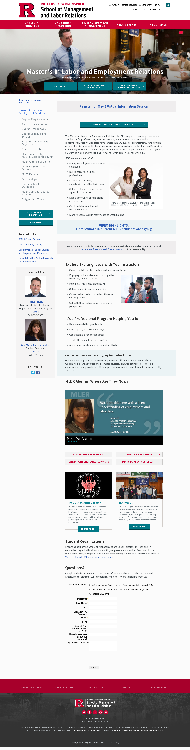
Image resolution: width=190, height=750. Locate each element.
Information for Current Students (113, 124)
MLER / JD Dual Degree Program (35, 193)
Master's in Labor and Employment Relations (32, 111)
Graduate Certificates (34, 149)
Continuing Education (63, 24)
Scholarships (29, 179)
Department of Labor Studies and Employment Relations (34, 251)
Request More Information (35, 214)
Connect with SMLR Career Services (88, 461)
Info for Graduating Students (138, 461)
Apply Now (114, 5)
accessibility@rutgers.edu (86, 733)
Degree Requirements (35, 119)
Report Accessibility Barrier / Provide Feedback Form (138, 733)
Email (36, 312)
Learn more (87, 529)
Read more (72, 441)
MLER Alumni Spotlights (36, 161)
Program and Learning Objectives (35, 143)
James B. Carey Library (30, 244)
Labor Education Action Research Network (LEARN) (36, 259)
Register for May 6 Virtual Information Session (113, 106)
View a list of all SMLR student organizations (89, 557)
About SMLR (158, 24)
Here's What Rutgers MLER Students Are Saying (37, 155)
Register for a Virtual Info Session (128, 86)
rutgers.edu (154, 9)
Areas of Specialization (35, 124)
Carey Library (145, 5)
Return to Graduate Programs (31, 101)
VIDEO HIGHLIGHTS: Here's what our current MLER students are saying (114, 227)
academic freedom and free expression (103, 249)
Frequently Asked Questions (32, 185)
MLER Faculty (30, 174)
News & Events (127, 24)
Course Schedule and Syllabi (34, 135)
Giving (157, 5)
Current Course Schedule (138, 454)
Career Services (129, 5)
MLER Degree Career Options (34, 168)
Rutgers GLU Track (33, 199)
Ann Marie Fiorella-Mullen (35, 345)
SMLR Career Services (30, 239)
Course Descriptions (34, 128)
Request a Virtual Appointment (94, 86)
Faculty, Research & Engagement (95, 24)
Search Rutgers (138, 9)
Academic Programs (31, 24)
